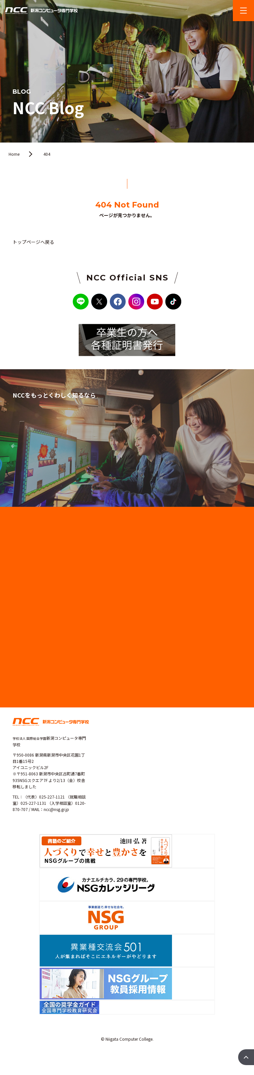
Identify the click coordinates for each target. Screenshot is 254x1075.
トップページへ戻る (33, 242)
